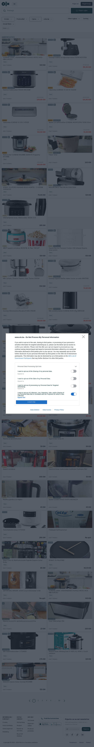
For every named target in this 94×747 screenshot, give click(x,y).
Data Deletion (34, 410)
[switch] (73, 371)
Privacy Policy (59, 410)
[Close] (84, 337)
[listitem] (47, 366)
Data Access (47, 410)
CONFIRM (32, 402)
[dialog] (47, 373)
